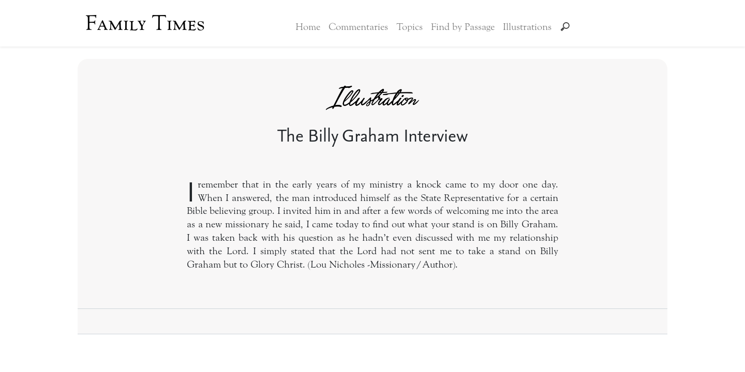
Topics (409, 27)
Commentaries (358, 27)
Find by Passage (463, 27)
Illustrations (527, 27)
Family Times (145, 23)
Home (307, 27)
